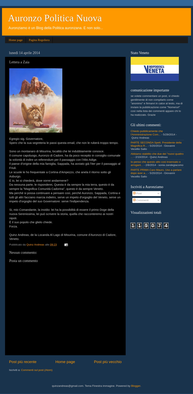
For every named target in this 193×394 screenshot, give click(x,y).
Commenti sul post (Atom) (36, 369)
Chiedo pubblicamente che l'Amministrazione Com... (147, 133)
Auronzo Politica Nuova (55, 18)
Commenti (141, 200)
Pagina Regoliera (39, 40)
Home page (16, 40)
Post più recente (23, 362)
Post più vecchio (108, 362)
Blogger (135, 385)
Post (137, 193)
